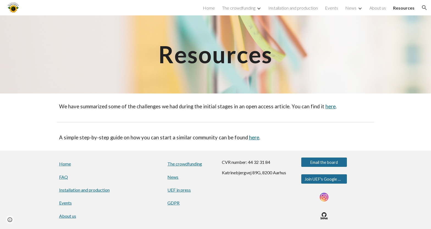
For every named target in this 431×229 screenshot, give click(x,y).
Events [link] (331, 7)
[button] (424, 7)
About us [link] (377, 7)
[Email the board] (324, 162)
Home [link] (209, 7)
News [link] (351, 7)
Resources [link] (404, 7)
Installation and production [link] (293, 7)
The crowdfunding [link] (238, 7)
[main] (215, 54)
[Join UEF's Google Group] (324, 179)
